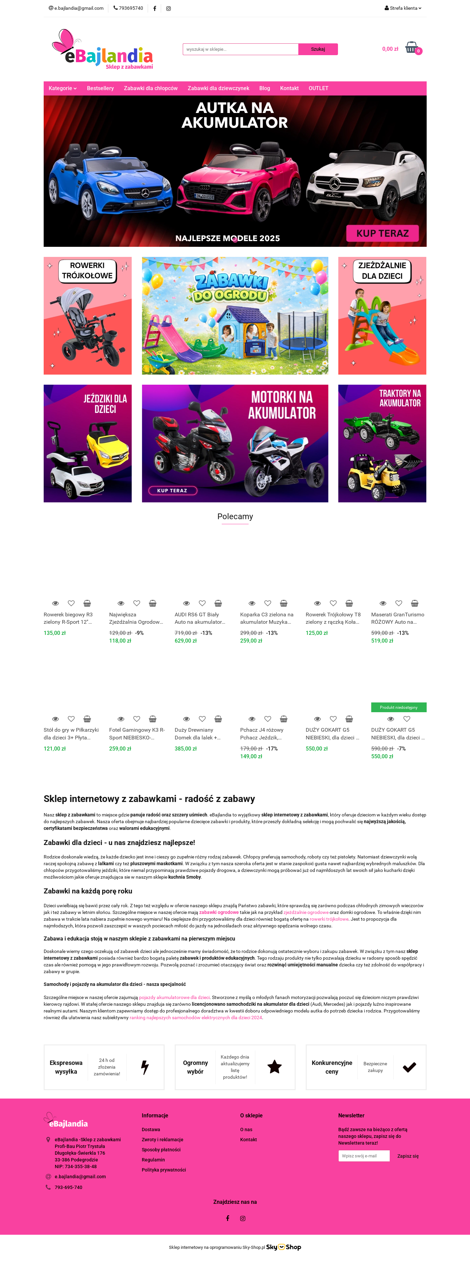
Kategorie (63, 88)
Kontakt (289, 88)
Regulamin (153, 1159)
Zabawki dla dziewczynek (218, 88)
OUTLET (319, 88)
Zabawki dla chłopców (151, 88)
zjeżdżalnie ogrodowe (306, 912)
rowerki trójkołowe (329, 919)
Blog (264, 88)
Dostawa (151, 1129)
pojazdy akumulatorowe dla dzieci (174, 997)
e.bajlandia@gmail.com (80, 1176)
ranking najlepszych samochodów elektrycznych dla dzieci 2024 (196, 1017)
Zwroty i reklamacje (162, 1139)
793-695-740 (68, 1187)
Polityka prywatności (164, 1170)
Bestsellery (100, 88)
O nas (246, 1129)
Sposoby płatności (161, 1149)
